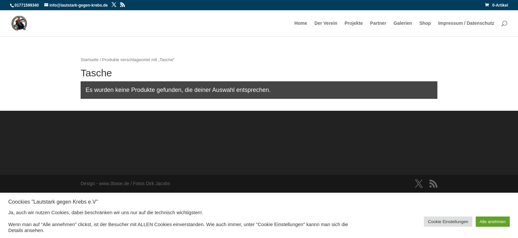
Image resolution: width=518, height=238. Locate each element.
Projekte (354, 23)
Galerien (402, 23)
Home (300, 23)
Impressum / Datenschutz (466, 23)
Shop (425, 23)
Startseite (89, 59)
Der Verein (325, 23)
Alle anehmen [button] (493, 221)
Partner (378, 23)
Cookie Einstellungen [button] (448, 221)
